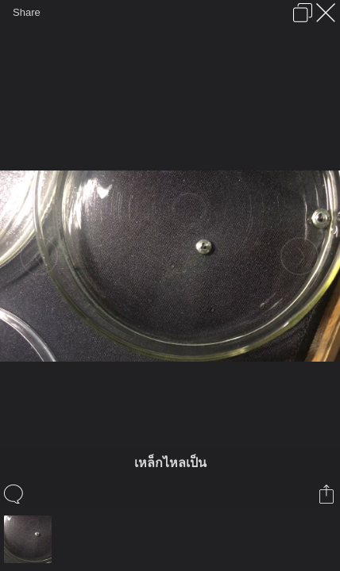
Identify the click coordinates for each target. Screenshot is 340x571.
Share (27, 12)
